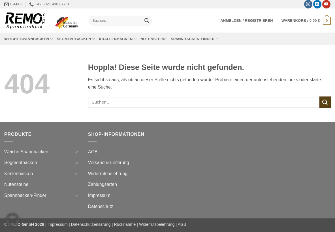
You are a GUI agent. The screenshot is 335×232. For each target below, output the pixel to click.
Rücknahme (125, 224)
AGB (93, 151)
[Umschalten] (76, 151)
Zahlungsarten (102, 184)
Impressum (99, 195)
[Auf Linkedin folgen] (317, 4)
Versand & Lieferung (108, 162)
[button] (247, 20)
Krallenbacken (117, 39)
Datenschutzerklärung (91, 224)
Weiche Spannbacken (28, 39)
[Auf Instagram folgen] (308, 4)
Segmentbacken (76, 39)
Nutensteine (153, 39)
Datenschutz (100, 206)
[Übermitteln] (147, 20)
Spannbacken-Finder (195, 39)
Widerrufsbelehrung (108, 173)
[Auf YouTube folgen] (326, 4)
